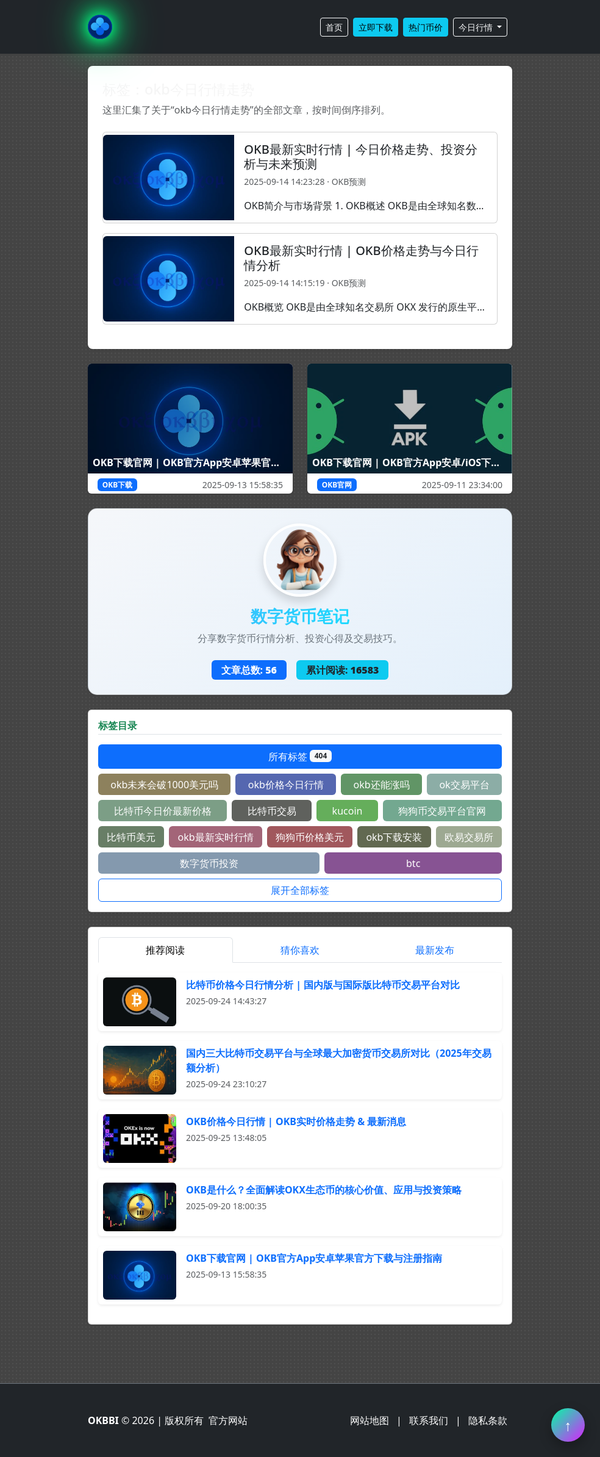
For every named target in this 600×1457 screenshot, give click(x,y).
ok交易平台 (464, 784)
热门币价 (426, 27)
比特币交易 (272, 811)
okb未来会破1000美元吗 (164, 784)
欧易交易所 (469, 837)
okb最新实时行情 (216, 837)
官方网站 (228, 1420)
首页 (334, 27)
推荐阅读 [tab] (165, 950)
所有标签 (300, 756)
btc (413, 863)
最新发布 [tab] (434, 950)
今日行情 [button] (477, 27)
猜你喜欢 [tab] (300, 950)
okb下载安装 (394, 837)
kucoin (347, 811)
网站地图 (369, 1420)
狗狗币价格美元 (310, 837)
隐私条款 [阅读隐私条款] (487, 1420)
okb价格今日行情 (286, 784)
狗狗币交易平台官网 (442, 811)
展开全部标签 (300, 890)
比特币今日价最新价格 (163, 811)
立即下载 (376, 27)
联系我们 (428, 1420)
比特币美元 (131, 837)
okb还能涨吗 (382, 784)
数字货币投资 (209, 863)
